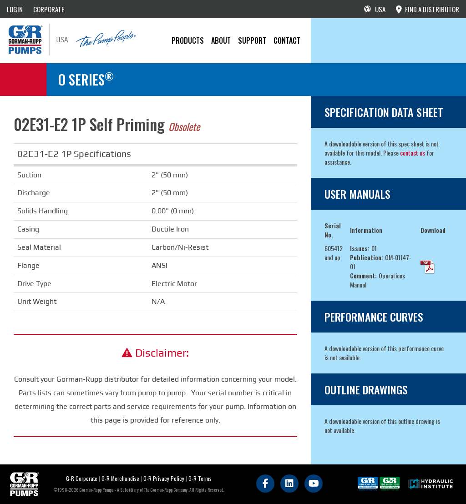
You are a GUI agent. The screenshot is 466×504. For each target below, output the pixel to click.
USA (374, 9)
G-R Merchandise (120, 478)
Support (252, 40)
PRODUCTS (188, 40)
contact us (412, 152)
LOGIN (15, 9)
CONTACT (287, 40)
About (221, 40)
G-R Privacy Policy (163, 478)
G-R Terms (200, 478)
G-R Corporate (81, 478)
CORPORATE (48, 9)
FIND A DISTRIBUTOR (427, 9)
